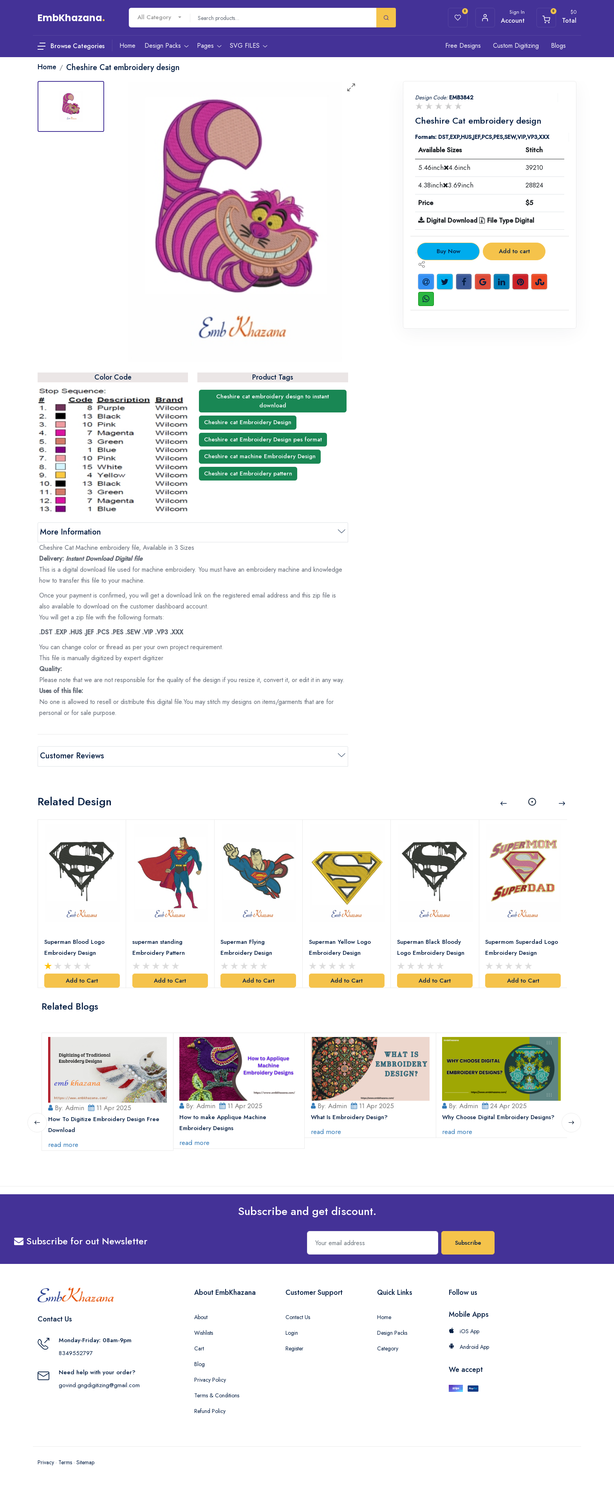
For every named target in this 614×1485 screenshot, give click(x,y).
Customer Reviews (72, 755)
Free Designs (463, 45)
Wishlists (203, 1332)
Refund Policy (210, 1410)
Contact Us (297, 1316)
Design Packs (392, 1332)
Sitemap (85, 1461)
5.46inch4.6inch (444, 167)
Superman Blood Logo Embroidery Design (74, 946)
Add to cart (514, 251)
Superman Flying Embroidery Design (247, 946)
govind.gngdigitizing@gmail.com (99, 1384)
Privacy (46, 1461)
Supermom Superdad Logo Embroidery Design (522, 946)
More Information (70, 532)
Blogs (558, 45)
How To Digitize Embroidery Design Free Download (103, 1124)
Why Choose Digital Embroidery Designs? (498, 1116)
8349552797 (76, 1352)
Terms (65, 1461)
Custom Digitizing (516, 45)
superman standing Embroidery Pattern (158, 946)
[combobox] (159, 17)
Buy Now (448, 251)
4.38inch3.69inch (445, 185)
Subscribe (468, 1242)
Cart (199, 1348)
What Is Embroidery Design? (349, 1116)
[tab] (71, 106)
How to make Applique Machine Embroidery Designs (223, 1122)
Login (291, 1332)
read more (63, 1143)
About (201, 1316)
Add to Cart (82, 980)
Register (294, 1348)
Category (387, 1348)
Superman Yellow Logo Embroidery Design (340, 946)
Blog (199, 1363)
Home (384, 1316)
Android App (469, 1346)
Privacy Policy (210, 1379)
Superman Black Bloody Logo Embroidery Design (430, 946)
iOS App (464, 1330)
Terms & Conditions (216, 1395)
